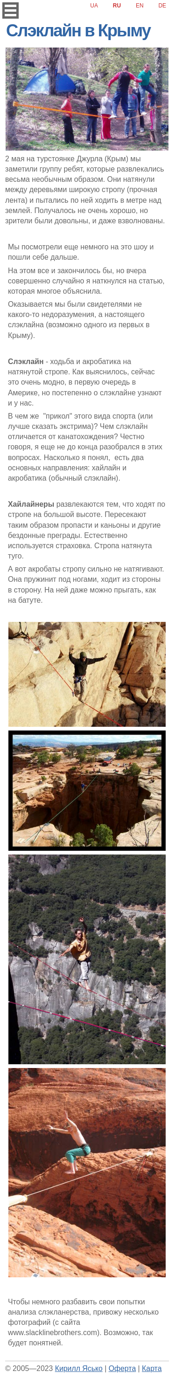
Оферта (122, 1368)
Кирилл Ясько (79, 1368)
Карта (151, 1368)
